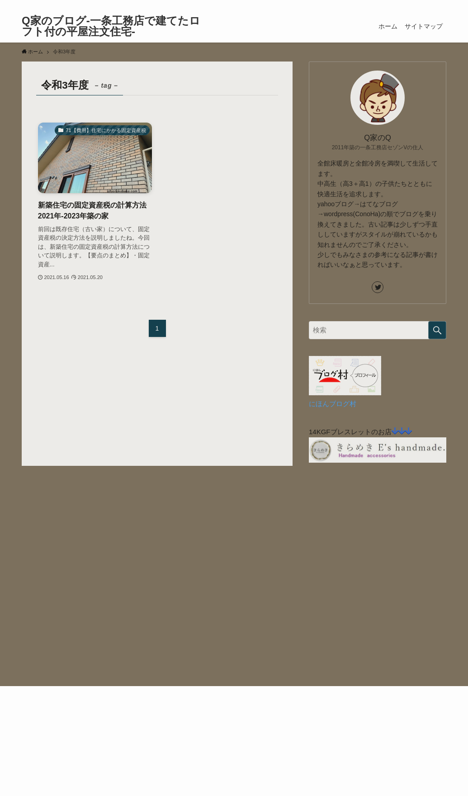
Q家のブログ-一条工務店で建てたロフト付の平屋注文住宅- (111, 26)
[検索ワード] (377, 330)
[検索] (440, 5)
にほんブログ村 (332, 403)
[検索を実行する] (437, 330)
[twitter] (417, 5)
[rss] (429, 5)
